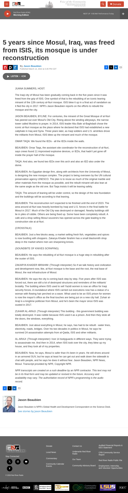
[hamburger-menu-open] (6, 4)
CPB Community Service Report (109, 454)
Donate (117, 4)
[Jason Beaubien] (9, 404)
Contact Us (77, 446)
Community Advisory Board (84, 466)
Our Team (76, 459)
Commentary (51, 458)
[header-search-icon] (103, 4)
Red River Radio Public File (110, 460)
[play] (7, 13)
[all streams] (124, 13)
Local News (51, 452)
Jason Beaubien (32, 66)
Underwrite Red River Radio (81, 453)
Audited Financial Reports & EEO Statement (111, 446)
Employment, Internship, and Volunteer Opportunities (111, 467)
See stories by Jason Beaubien (35, 411)
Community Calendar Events (55, 465)
